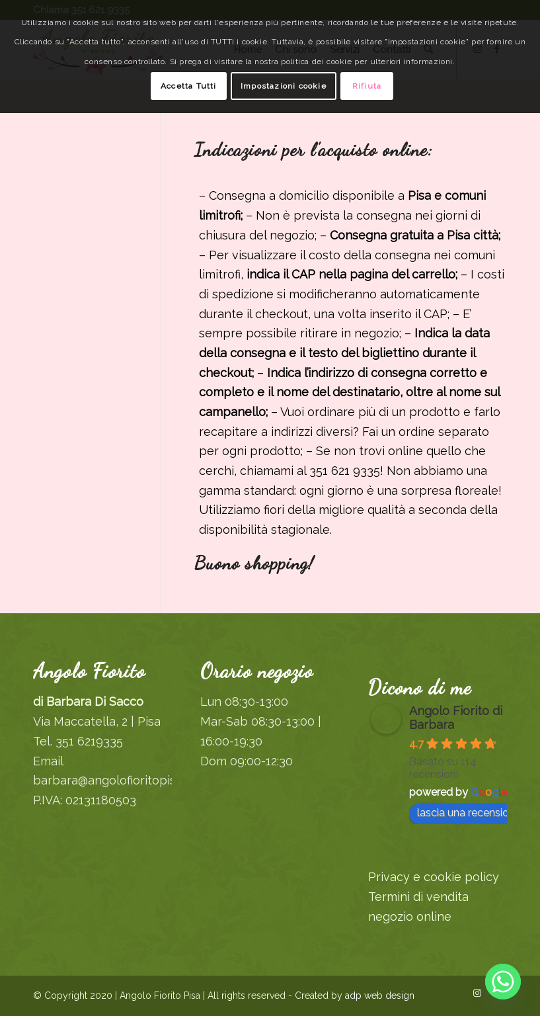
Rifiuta (366, 86)
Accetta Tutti (189, 86)
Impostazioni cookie (284, 86)
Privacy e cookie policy (433, 877)
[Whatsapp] (503, 981)
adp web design (378, 995)
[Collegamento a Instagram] (477, 993)
